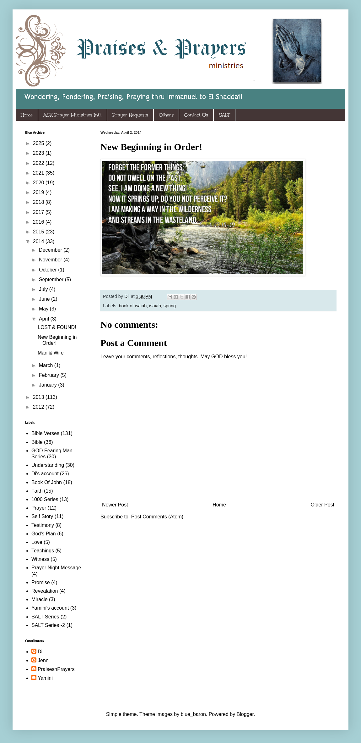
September (52, 279)
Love (36, 542)
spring (170, 305)
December (51, 250)
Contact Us (196, 115)
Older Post (322, 504)
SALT (224, 115)
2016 (39, 222)
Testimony (42, 525)
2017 (39, 212)
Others (166, 115)
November (51, 259)
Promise (40, 582)
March (46, 365)
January (48, 385)
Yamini (45, 678)
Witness (40, 559)
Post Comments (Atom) (157, 516)
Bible (37, 442)
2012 (39, 407)
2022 (39, 163)
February (49, 375)
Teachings (42, 550)
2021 (39, 173)
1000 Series (44, 499)
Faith (37, 491)
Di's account (45, 473)
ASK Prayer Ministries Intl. (72, 115)
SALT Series (45, 616)
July (44, 289)
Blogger (245, 714)
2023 (39, 153)
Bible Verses (45, 433)
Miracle (39, 599)
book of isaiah (133, 305)
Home (27, 115)
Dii (41, 651)
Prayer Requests (130, 115)
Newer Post (115, 504)
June (45, 299)
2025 (39, 143)
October (48, 269)
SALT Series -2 (48, 625)
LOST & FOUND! (57, 327)
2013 (39, 397)
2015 (39, 231)
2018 (39, 202)
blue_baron (193, 714)
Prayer (38, 508)
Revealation (44, 591)
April (44, 318)
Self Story (42, 516)
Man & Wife (51, 352)
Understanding (47, 465)
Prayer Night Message (56, 567)
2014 (39, 241)
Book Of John (46, 482)
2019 (39, 192)
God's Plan (43, 533)
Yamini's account (50, 608)
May (44, 308)
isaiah (155, 305)
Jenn (43, 660)
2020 (39, 182)
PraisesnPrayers (56, 669)
